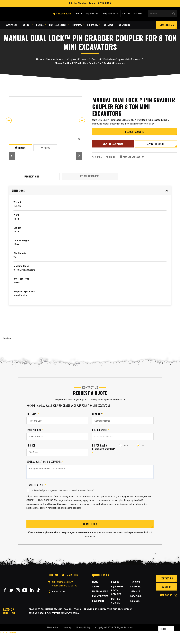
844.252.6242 (62, 12)
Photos (20, 147)
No (140, 445)
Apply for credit (156, 144)
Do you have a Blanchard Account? (103, 449)
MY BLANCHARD (99, 591)
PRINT (110, 156)
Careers (126, 13)
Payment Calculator (132, 156)
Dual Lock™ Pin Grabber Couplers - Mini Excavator (116, 59)
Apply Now (103, 2)
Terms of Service (36, 485)
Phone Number (100, 430)
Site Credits (52, 625)
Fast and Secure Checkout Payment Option (54, 611)
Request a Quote (134, 133)
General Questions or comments (44, 461)
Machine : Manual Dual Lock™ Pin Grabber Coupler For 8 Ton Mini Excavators (68, 405)
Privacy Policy (83, 625)
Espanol (138, 13)
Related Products (90, 176)
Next (82, 120)
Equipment (97, 601)
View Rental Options (113, 144)
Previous (9, 120)
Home (39, 59)
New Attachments (54, 59)
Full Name (32, 414)
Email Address (34, 430)
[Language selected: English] (166, 629)
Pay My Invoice (110, 13)
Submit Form (90, 524)
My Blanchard (92, 13)
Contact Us (167, 24)
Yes (123, 445)
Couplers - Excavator (77, 59)
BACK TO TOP (168, 595)
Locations (135, 591)
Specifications (31, 176)
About (79, 13)
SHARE (97, 156)
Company (97, 414)
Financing (135, 582)
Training (115, 600)
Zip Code (31, 445)
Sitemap (67, 625)
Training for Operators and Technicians (108, 607)
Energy (114, 582)
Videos (45, 147)
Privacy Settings (9, 631)
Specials (135, 587)
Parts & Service (119, 595)
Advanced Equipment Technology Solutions (55, 607)
